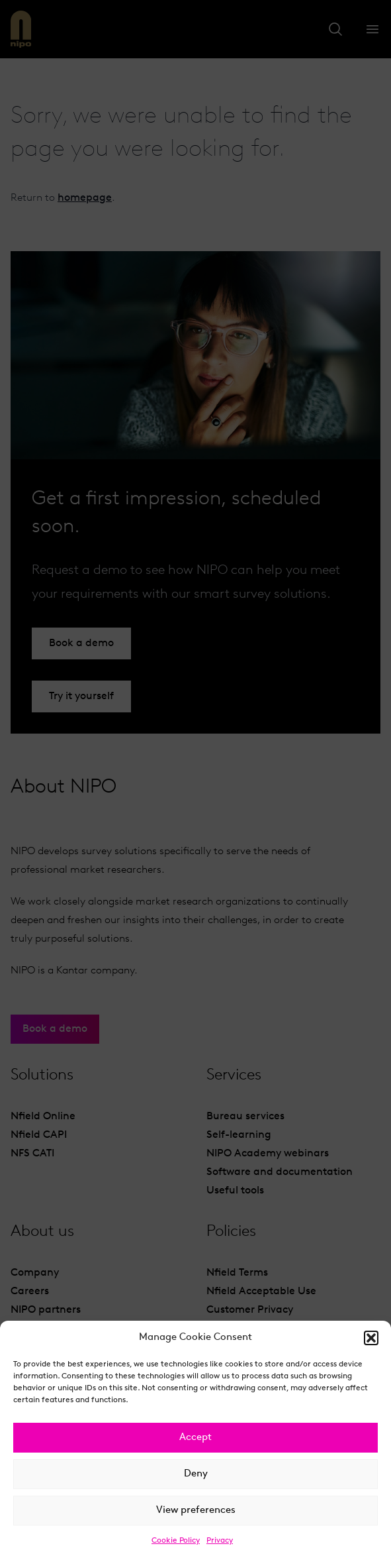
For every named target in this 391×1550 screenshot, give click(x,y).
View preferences (196, 1524)
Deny (196, 1488)
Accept (195, 1452)
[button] (371, 1352)
